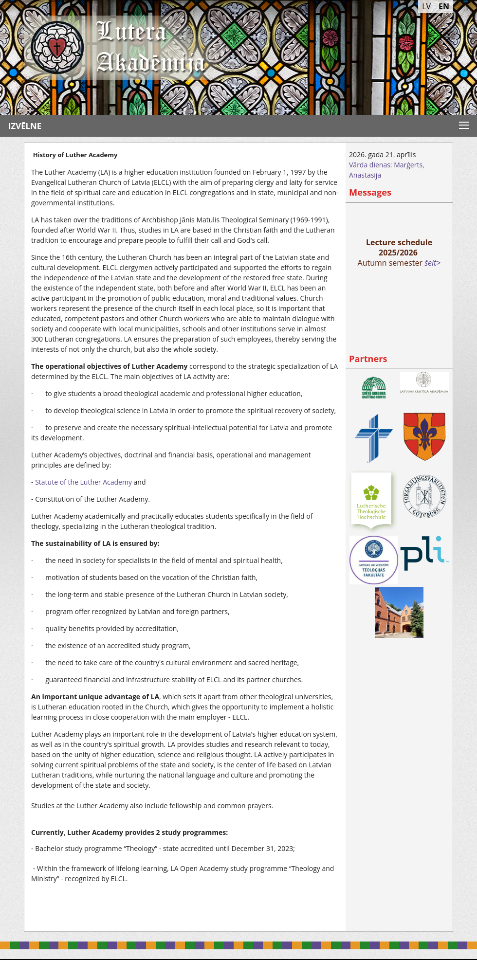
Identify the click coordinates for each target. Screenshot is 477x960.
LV (426, 6)
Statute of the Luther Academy (83, 482)
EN (444, 6)
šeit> (432, 262)
